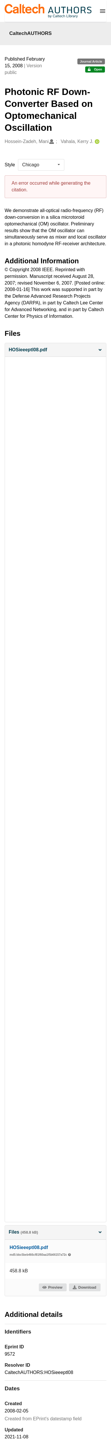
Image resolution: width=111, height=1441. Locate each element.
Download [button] (84, 1287)
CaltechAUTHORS (30, 33)
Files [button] (55, 1232)
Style (10, 164)
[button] (55, 350)
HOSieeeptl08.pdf (29, 1247)
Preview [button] (52, 1287)
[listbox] (41, 165)
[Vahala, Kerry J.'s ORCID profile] (96, 141)
